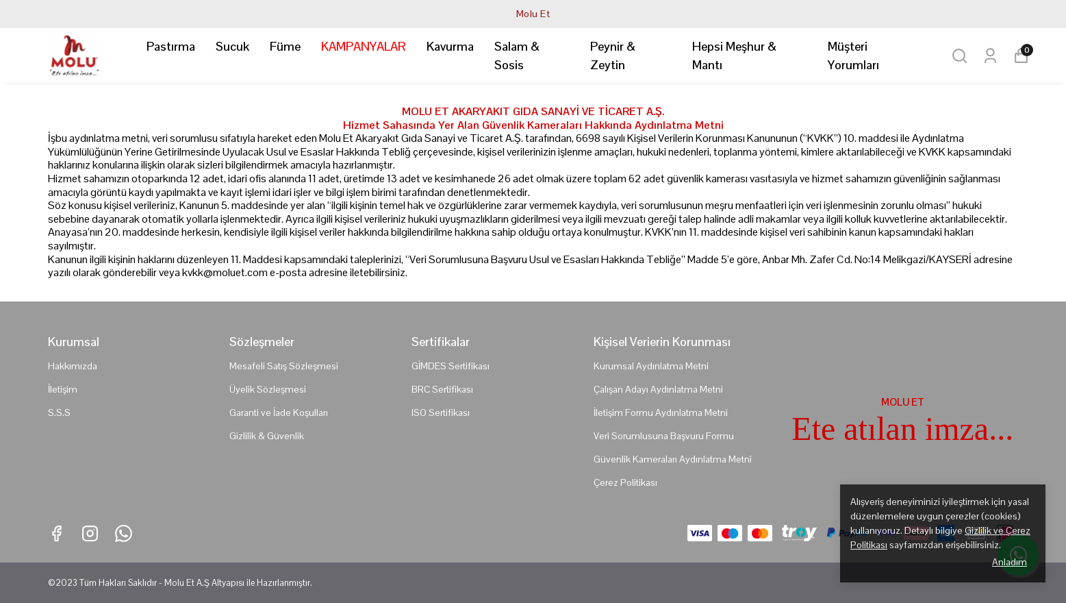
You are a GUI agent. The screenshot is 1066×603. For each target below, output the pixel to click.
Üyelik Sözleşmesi (267, 389)
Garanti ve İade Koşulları (278, 412)
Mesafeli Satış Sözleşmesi (283, 366)
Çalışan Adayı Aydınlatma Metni (658, 389)
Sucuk (232, 46)
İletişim (62, 389)
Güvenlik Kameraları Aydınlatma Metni (673, 459)
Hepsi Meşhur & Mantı (734, 55)
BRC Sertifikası (442, 389)
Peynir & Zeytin (612, 55)
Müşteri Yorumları (853, 55)
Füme (285, 46)
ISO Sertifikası (440, 412)
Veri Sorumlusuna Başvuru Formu (664, 436)
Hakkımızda (72, 366)
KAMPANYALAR (363, 46)
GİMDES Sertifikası (450, 366)
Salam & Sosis (517, 55)
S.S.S (59, 412)
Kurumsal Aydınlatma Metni (651, 366)
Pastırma (171, 46)
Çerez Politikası (625, 482)
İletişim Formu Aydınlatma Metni (661, 412)
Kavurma (450, 46)
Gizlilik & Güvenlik (266, 436)
